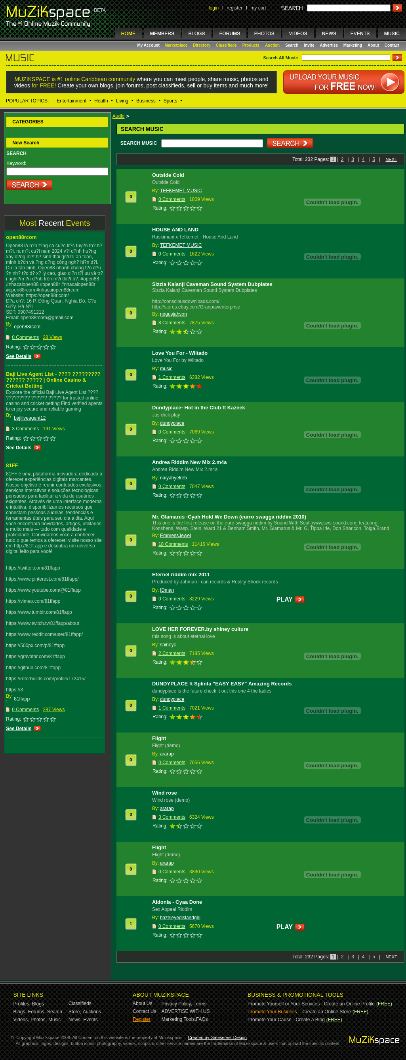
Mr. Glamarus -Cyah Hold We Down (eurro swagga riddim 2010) (229, 517)
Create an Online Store (326, 1012)
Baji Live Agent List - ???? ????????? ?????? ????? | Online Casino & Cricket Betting (53, 380)
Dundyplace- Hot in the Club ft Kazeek (198, 408)
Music (54, 1019)
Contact (392, 45)
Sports (170, 101)
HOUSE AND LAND (175, 230)
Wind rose (164, 793)
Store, (75, 1012)
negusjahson (173, 314)
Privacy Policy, (177, 1004)
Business (146, 101)
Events (90, 1019)
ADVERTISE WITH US (186, 1011)
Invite (309, 45)
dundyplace (172, 423)
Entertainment (71, 101)
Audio (118, 116)
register (234, 8)
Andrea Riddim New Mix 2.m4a (189, 462)
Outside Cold (168, 175)
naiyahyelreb (173, 478)
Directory (201, 45)
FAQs (202, 1019)
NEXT (391, 159)
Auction (272, 45)
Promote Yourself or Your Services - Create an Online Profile (311, 1004)
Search (291, 45)
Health (101, 101)
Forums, (37, 1012)
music (166, 368)
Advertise (329, 45)
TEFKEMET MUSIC (181, 190)
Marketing (352, 45)
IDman (167, 590)
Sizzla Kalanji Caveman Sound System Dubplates (212, 284)
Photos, (38, 1019)
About (373, 45)
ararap (167, 754)
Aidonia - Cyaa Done (177, 902)
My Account (149, 45)
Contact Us (144, 1011)
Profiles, (21, 1004)
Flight (159, 738)
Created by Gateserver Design (217, 1037)
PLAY (284, 599)
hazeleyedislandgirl (180, 917)
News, (75, 1019)
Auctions (92, 1012)
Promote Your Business (272, 1012)
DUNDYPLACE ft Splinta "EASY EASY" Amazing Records (222, 684)
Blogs (38, 1004)
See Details (18, 356)
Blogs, (20, 1012)
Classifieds (226, 45)
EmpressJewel (175, 535)
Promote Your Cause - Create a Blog (286, 1019)
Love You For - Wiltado (180, 353)
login (214, 8)
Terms (200, 1004)
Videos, (21, 1019)
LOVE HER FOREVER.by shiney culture (200, 629)
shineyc (168, 644)
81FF (12, 465)
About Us (142, 1003)
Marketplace (176, 45)
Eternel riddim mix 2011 (181, 574)
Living (122, 101)
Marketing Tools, (179, 1019)
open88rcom (21, 237)
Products (250, 45)
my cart (258, 8)
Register (142, 1019)
